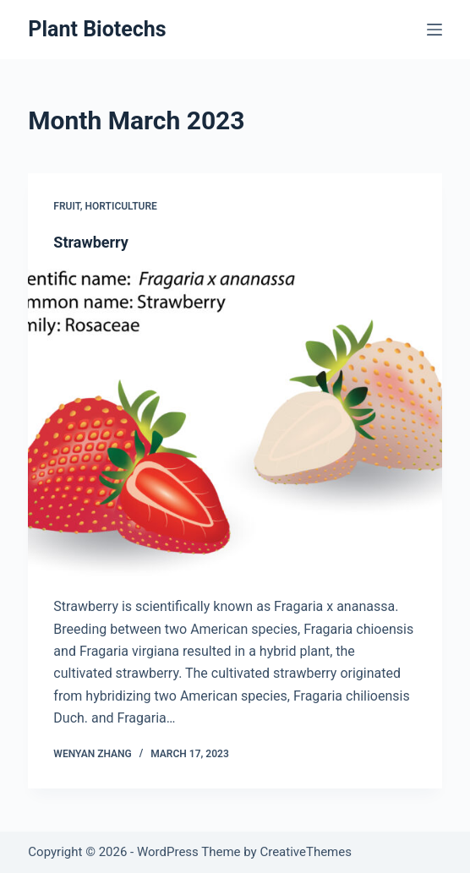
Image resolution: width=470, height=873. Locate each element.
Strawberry (90, 242)
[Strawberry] (234, 424)
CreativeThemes (306, 851)
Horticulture (121, 206)
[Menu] (434, 29)
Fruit (66, 206)
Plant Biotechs (97, 29)
